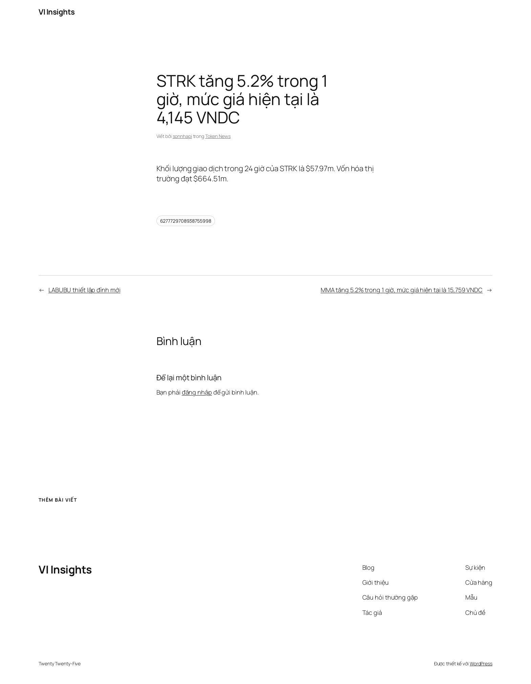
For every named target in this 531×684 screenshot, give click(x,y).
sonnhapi (182, 136)
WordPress (481, 663)
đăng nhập (197, 392)
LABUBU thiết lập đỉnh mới (84, 290)
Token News (218, 136)
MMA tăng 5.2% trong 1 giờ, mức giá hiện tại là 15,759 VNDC (402, 290)
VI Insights (57, 12)
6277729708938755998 (185, 221)
